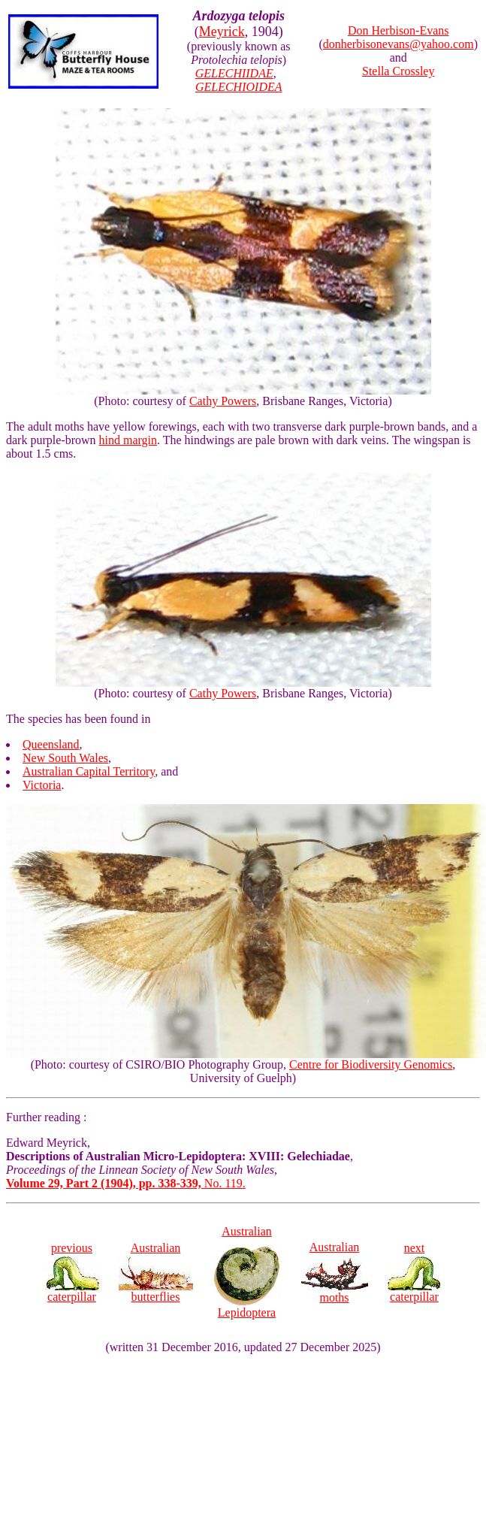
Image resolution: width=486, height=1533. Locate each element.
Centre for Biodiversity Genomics (370, 1064)
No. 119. (126, 1183)
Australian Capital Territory (89, 771)
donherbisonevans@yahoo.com (398, 44)
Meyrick (222, 31)
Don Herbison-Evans (398, 30)
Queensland (51, 744)
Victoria (42, 785)
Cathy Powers (222, 401)
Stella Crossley (398, 71)
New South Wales (65, 757)
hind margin (128, 440)
